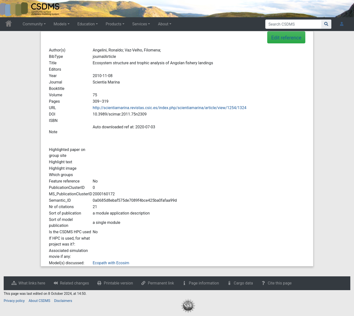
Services (139, 24)
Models (60, 24)
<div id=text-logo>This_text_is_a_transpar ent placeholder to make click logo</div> (8, 9)
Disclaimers (63, 301)
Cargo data (243, 283)
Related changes (74, 283)
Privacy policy (14, 301)
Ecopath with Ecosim (111, 263)
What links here (31, 283)
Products (113, 24)
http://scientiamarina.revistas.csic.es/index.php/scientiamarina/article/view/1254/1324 (169, 107)
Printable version (118, 283)
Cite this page (280, 283)
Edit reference (286, 38)
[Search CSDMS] (293, 24)
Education (86, 24)
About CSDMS (39, 301)
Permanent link (161, 283)
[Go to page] (326, 24)
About (163, 24)
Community (33, 24)
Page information (204, 283)
